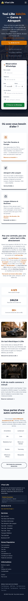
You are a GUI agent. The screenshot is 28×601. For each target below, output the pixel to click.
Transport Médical (6, 533)
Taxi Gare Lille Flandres (7, 518)
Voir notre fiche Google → (7, 508)
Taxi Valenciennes (20, 586)
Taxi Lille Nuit (5, 535)
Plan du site (4, 576)
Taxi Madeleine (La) (6, 553)
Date (5, 83)
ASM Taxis (12, 586)
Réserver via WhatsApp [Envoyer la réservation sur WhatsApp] (14, 105)
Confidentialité (4, 571)
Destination (6, 96)
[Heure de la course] (19, 86)
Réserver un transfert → (10, 157)
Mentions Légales (5, 565)
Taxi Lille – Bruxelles (6, 528)
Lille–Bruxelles (13, 216)
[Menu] (25, 2)
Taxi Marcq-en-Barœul (6, 555)
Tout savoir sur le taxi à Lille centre (12, 274)
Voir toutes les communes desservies (14, 465)
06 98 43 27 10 (14, 43)
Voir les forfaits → (9, 186)
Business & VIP (5, 538)
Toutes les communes (6, 557)
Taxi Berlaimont (14, 588)
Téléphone (6, 76)
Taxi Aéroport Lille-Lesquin (8, 523)
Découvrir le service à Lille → (9, 355)
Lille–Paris (6, 216)
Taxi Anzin (3, 590)
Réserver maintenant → (8, 399)
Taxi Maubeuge (5, 586)
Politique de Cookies (6, 569)
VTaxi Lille (7, 2)
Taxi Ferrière (22, 588)
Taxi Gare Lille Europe (7, 521)
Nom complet (7, 70)
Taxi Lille (3, 549)
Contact (3, 574)
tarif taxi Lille (19, 255)
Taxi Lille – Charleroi (6, 526)
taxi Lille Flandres (14, 258)
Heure (16, 83)
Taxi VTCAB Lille (5, 588)
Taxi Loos (3, 551)
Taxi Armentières (5, 545)
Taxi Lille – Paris (5, 530)
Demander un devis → (10, 220)
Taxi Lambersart (5, 547)
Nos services (5, 516)
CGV (2, 567)
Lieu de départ (7, 90)
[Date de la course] (8, 86)
